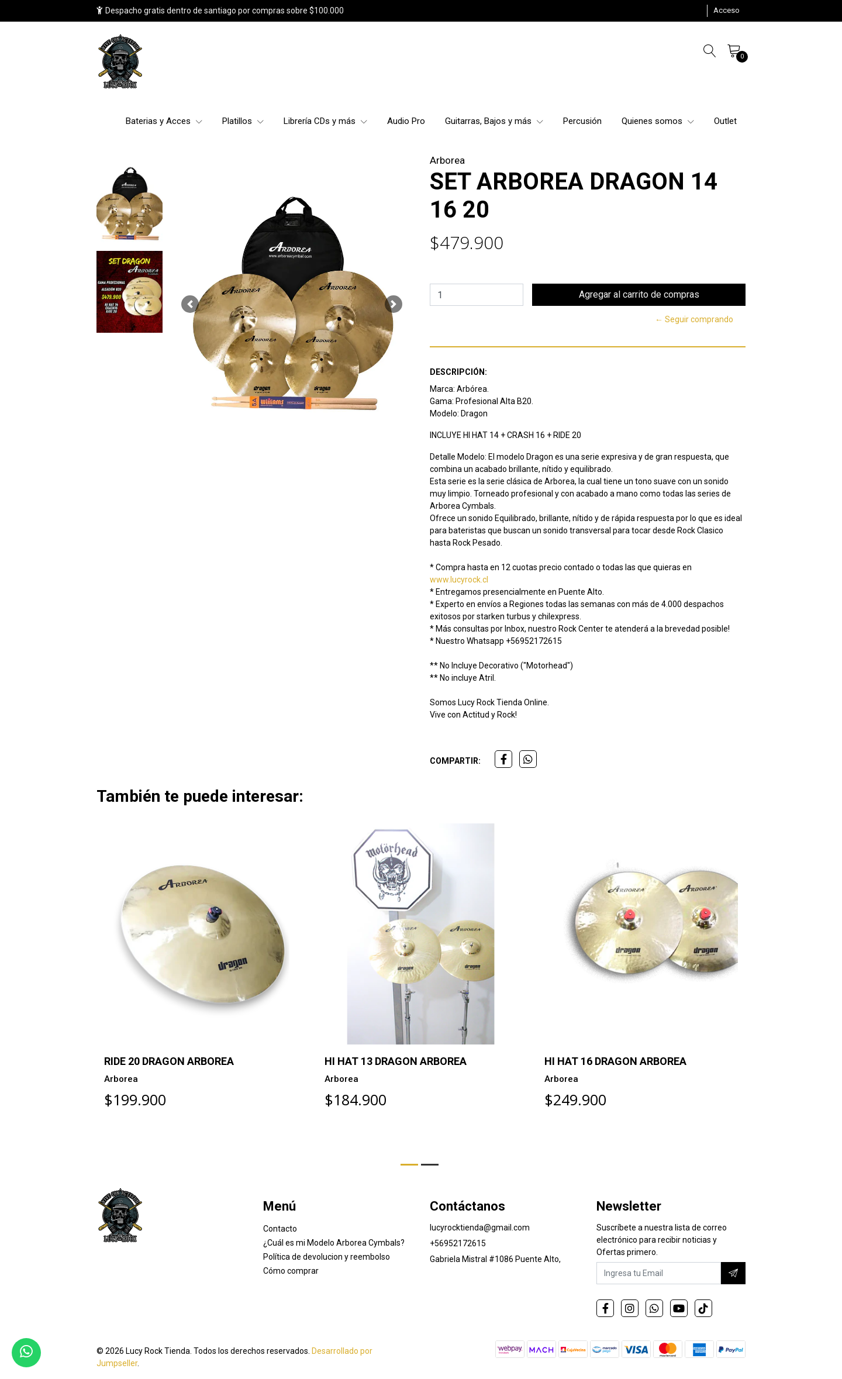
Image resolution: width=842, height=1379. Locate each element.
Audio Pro (406, 121)
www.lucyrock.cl (459, 579)
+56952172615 (458, 1243)
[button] (190, 304)
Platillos (243, 121)
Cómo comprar (291, 1270)
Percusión (582, 121)
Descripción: (458, 372)
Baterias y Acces (164, 121)
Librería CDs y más (325, 121)
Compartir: (455, 761)
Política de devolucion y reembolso (326, 1256)
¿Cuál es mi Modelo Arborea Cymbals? (334, 1242)
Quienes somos (658, 121)
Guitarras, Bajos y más (494, 121)
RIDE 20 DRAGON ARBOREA (169, 1061)
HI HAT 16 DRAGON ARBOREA (615, 1061)
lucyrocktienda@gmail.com (480, 1227)
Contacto (280, 1228)
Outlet (725, 121)
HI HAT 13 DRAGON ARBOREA (396, 1061)
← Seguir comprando (694, 319)
